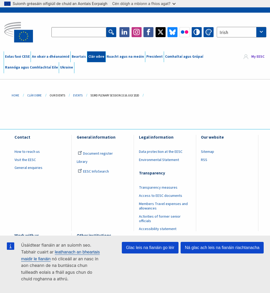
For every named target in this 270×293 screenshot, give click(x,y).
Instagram (137, 32)
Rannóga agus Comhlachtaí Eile (31, 67)
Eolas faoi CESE (17, 56)
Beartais (79, 56)
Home (15, 95)
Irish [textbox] (224, 33)
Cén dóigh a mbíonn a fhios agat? (144, 3)
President (154, 56)
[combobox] (241, 32)
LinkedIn (124, 32)
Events (78, 95)
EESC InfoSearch (93, 171)
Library (82, 161)
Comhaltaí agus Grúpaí (184, 56)
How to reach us (27, 151)
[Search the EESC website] (78, 32)
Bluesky (172, 32)
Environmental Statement (159, 160)
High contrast (197, 32)
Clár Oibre (34, 95)
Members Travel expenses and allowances (163, 206)
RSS (204, 160)
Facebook (148, 32)
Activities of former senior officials (160, 219)
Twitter (161, 32)
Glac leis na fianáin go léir (150, 247)
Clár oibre (96, 56)
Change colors (209, 32)
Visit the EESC (25, 160)
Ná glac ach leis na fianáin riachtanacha (222, 247)
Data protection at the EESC (160, 151)
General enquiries (28, 167)
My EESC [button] (257, 56)
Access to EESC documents (160, 195)
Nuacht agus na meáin (125, 56)
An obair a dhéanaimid (50, 56)
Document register (95, 153)
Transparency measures (158, 187)
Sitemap (207, 151)
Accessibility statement (157, 229)
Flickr (185, 32)
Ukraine (66, 67)
